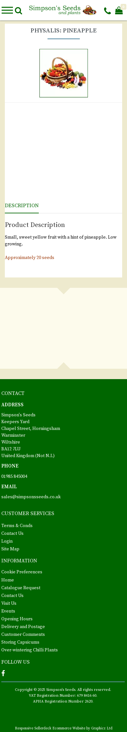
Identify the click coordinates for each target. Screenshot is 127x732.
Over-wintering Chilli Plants (29, 650)
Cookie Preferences (21, 572)
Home (7, 580)
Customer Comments (23, 634)
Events (8, 611)
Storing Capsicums (20, 642)
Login (7, 541)
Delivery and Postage (23, 627)
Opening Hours (17, 619)
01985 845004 (14, 476)
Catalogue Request (20, 588)
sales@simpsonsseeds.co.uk (31, 497)
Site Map (10, 549)
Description (22, 205)
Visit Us (8, 603)
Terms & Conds (17, 526)
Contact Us (12, 533)
